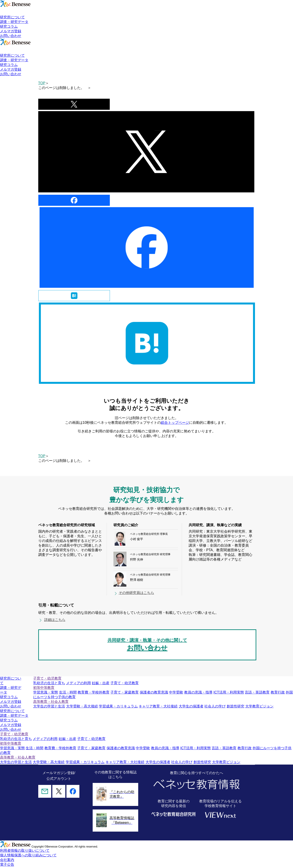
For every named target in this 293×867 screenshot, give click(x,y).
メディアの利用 (78, 683)
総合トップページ (175, 422)
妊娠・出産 (100, 683)
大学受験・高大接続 (82, 706)
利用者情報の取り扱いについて (25, 850)
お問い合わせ (10, 36)
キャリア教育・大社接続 (158, 706)
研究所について (12, 17)
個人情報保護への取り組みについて (28, 855)
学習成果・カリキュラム (118, 706)
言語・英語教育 (257, 692)
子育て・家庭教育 (124, 692)
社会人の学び (215, 706)
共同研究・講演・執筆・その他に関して (147, 645)
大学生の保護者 (191, 706)
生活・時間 (68, 692)
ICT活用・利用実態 (228, 692)
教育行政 (278, 692)
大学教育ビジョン (259, 706)
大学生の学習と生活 (49, 706)
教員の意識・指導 (198, 692)
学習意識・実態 (45, 692)
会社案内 (7, 860)
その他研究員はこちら (136, 593)
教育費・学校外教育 (93, 692)
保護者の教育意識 (154, 692)
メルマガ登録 (10, 31)
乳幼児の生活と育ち (49, 683)
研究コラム (9, 26)
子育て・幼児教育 (124, 683)
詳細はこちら (54, 620)
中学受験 (176, 692)
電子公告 (7, 864)
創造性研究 (235, 706)
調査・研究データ (14, 22)
